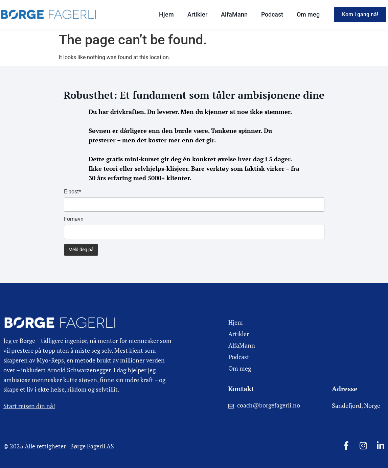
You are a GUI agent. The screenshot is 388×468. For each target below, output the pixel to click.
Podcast (272, 14)
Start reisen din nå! (29, 406)
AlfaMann (234, 14)
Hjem (166, 14)
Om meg (308, 14)
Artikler (197, 14)
